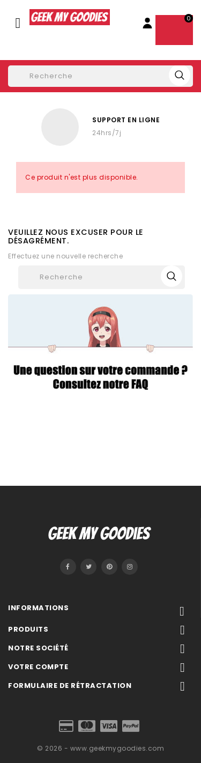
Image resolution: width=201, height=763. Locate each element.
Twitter (88, 567)
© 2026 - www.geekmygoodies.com (100, 748)
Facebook (68, 567)
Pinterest (109, 567)
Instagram (130, 567)
